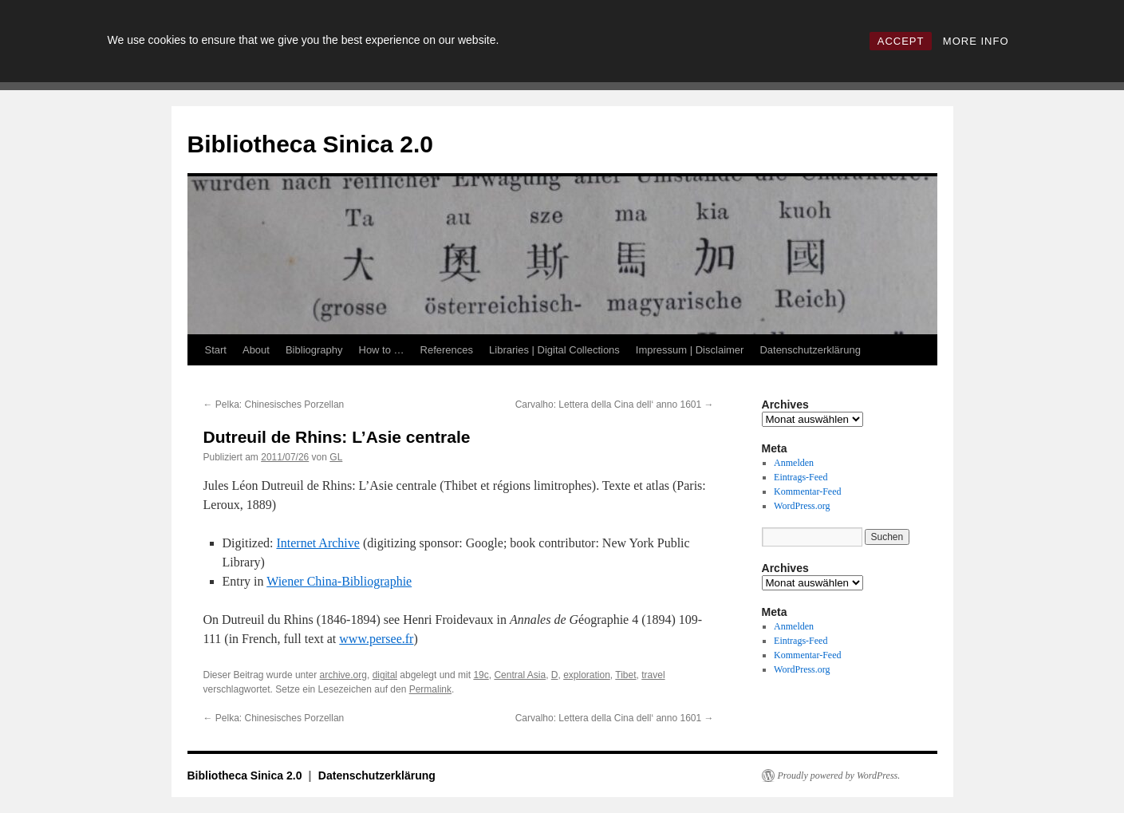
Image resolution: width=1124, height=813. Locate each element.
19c (480, 675)
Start (216, 350)
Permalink (430, 689)
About (256, 350)
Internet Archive (317, 543)
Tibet (625, 675)
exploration (586, 675)
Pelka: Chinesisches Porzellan (274, 404)
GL (335, 457)
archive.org (343, 675)
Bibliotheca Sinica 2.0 (310, 144)
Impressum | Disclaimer (690, 350)
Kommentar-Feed (807, 491)
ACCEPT (901, 41)
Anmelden (794, 462)
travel (653, 675)
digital (385, 675)
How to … (381, 350)
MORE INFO (976, 41)
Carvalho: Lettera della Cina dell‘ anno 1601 (614, 404)
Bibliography (314, 350)
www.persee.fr (376, 638)
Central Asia (520, 675)
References (446, 350)
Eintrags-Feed (800, 477)
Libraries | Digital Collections (554, 350)
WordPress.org (802, 505)
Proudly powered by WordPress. (839, 775)
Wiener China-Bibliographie (339, 581)
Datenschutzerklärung (809, 350)
